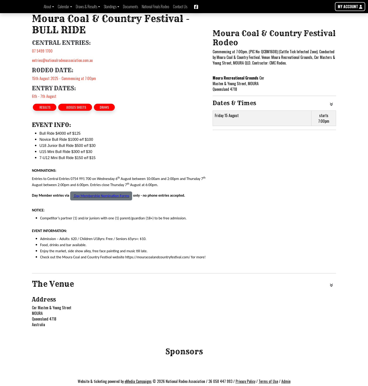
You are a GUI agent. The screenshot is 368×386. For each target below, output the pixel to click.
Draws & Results (86, 6)
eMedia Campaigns (138, 381)
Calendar (63, 6)
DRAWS (104, 107)
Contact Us (180, 6)
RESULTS (44, 107)
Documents (130, 6)
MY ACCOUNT (350, 6)
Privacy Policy (245, 381)
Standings (110, 6)
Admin (286, 381)
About (47, 6)
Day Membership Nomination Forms (101, 196)
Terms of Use (268, 381)
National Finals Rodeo (155, 6)
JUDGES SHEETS (75, 107)
